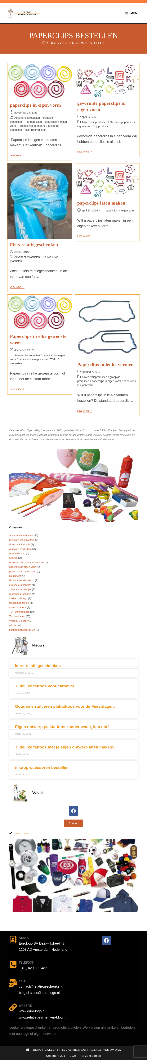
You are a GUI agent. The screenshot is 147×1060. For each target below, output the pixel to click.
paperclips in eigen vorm (35, 105)
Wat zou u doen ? (19, 620)
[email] (13, 983)
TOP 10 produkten (35, 129)
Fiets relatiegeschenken (34, 244)
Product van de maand (32, 125)
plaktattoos (15, 575)
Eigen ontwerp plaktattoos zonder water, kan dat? (62, 726)
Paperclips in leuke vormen (105, 364)
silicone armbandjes (20, 584)
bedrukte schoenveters (21, 540)
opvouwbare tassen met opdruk (26, 562)
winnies (13, 625)
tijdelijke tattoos (17, 607)
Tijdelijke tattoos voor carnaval (44, 686)
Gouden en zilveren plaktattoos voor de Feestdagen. (65, 706)
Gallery (52, 1049)
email (23, 981)
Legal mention (74, 1049)
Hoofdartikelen (33, 121)
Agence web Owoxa (105, 1049)
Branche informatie (19, 544)
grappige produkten (20, 549)
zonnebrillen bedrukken (22, 629)
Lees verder (17, 155)
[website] (13, 1007)
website (25, 1006)
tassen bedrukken (19, 602)
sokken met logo (18, 598)
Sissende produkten (20, 594)
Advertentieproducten (27, 117)
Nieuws (114, 122)
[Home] (44, 43)
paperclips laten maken (101, 203)
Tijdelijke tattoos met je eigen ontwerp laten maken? (64, 747)
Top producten (101, 126)
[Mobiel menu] (132, 13)
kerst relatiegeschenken (38, 665)
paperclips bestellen (84, 43)
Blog (37, 1049)
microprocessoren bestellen (42, 767)
